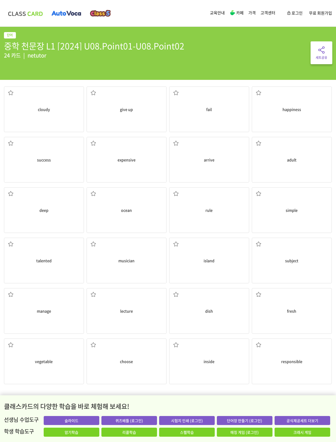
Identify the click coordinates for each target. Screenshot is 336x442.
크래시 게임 (302, 432)
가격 (252, 13)
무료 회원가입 (320, 13)
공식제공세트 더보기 (302, 420)
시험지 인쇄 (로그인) (187, 420)
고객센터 (268, 13)
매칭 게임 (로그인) (244, 432)
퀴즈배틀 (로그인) (129, 420)
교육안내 (217, 13)
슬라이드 (71, 420)
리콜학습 (129, 432)
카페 (237, 13)
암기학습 (71, 432)
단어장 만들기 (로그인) (244, 420)
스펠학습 (187, 432)
